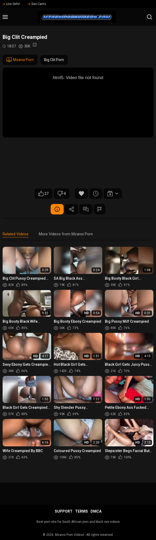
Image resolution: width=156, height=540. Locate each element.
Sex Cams (37, 4)
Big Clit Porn (54, 60)
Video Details (57, 209)
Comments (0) (85, 209)
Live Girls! (11, 4)
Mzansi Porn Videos (69, 535)
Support (64, 511)
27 (43, 193)
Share (71, 209)
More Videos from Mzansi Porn (66, 234)
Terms (81, 511)
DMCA (96, 511)
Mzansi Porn (20, 59)
